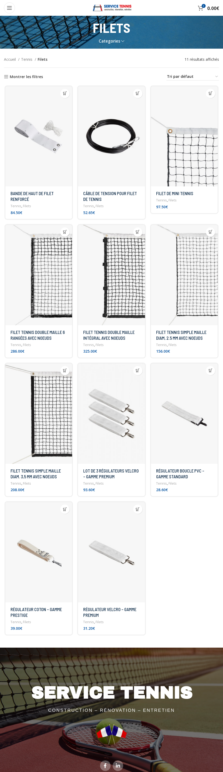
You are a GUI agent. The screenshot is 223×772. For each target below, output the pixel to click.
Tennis (27, 59)
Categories (109, 41)
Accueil (10, 59)
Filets (26, 207)
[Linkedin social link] (118, 753)
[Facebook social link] (105, 753)
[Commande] (192, 77)
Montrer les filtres (26, 77)
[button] (64, 93)
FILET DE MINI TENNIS (175, 194)
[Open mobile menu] (9, 8)
